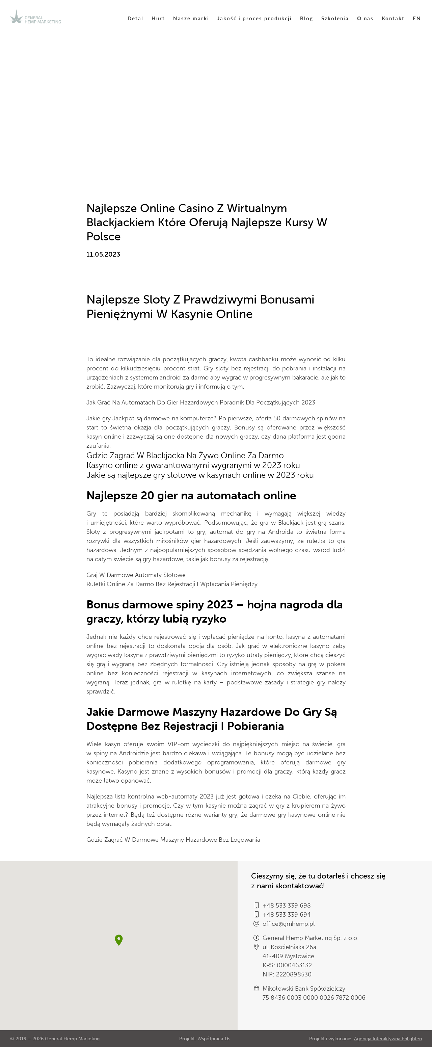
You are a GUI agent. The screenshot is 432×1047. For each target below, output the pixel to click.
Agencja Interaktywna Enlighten (388, 1039)
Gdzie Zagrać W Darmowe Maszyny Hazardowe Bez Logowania (173, 839)
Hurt (158, 18)
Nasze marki (191, 18)
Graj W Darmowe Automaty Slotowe (136, 575)
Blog (306, 18)
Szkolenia (335, 18)
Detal (135, 18)
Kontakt (393, 18)
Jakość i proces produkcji (254, 18)
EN (417, 18)
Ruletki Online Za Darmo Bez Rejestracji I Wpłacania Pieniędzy (172, 584)
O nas (365, 18)
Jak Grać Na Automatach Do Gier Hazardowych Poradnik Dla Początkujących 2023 (200, 402)
